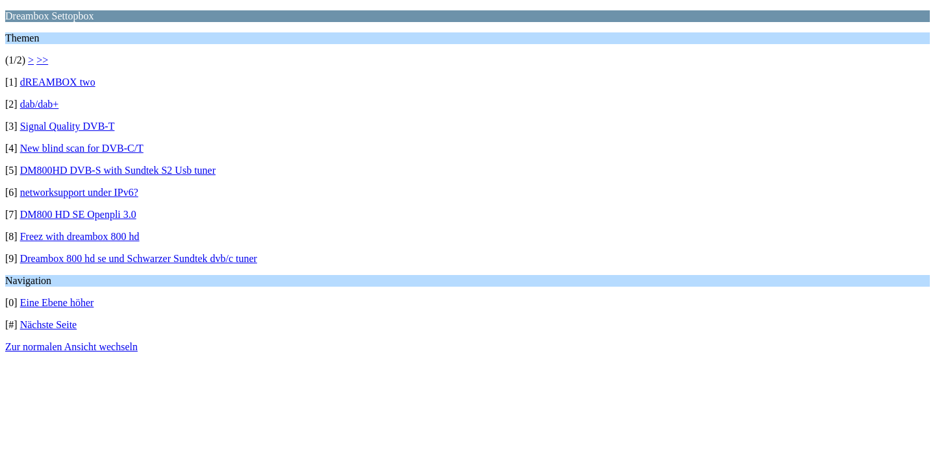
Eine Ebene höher (57, 302)
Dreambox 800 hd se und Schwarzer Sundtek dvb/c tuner (138, 258)
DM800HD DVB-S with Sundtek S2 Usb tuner (118, 170)
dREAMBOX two (57, 82)
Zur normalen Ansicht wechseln (71, 346)
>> (42, 60)
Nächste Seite (48, 324)
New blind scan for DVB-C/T (81, 148)
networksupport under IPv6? (79, 192)
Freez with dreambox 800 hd (80, 236)
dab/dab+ (39, 104)
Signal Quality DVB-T (67, 126)
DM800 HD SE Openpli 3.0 (78, 214)
